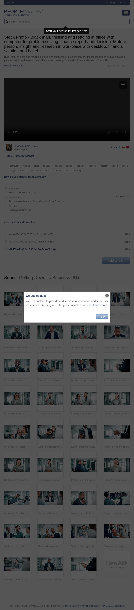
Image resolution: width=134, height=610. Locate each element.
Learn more (100, 305)
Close (102, 316)
